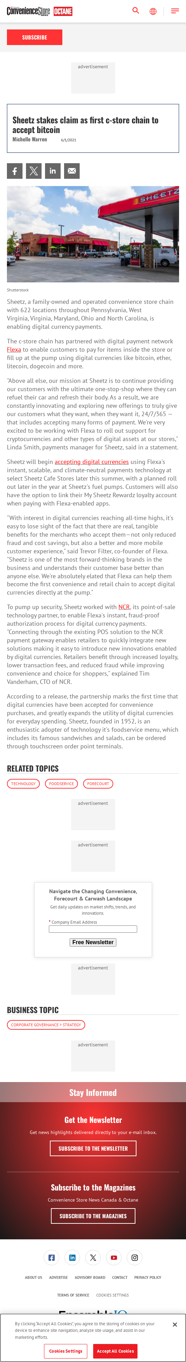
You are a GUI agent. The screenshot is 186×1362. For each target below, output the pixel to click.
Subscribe (34, 37)
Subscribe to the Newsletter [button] (93, 1148)
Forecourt (98, 783)
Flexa (14, 349)
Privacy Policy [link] (147, 1277)
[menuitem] (15, 171)
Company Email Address (73, 922)
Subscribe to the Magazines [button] (93, 1216)
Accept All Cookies (115, 1351)
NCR (124, 607)
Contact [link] (119, 1277)
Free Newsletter (93, 942)
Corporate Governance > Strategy (46, 1024)
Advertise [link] (58, 1277)
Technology (23, 783)
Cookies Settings (112, 1295)
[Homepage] (39, 11)
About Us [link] (33, 1277)
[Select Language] (154, 11)
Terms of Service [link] (73, 1295)
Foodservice (61, 783)
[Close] (175, 1324)
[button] (175, 11)
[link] (15, 171)
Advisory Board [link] (90, 1277)
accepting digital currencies (92, 462)
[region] (93, 1337)
